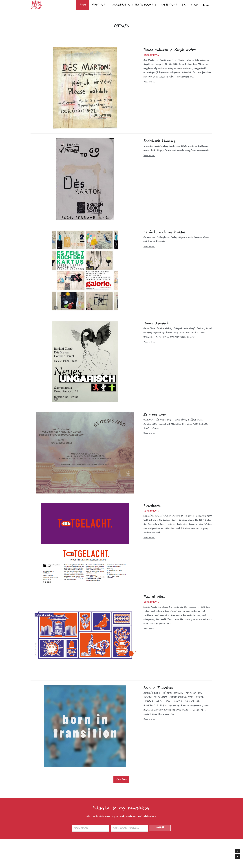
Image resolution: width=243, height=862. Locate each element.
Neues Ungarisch (156, 323)
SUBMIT (160, 827)
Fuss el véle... (154, 597)
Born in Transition (158, 688)
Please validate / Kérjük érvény (170, 50)
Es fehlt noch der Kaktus (164, 232)
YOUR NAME (81, 828)
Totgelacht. (152, 506)
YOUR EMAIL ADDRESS (125, 828)
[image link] (37, 4)
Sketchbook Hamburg (159, 141)
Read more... (149, 82)
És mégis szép (155, 414)
